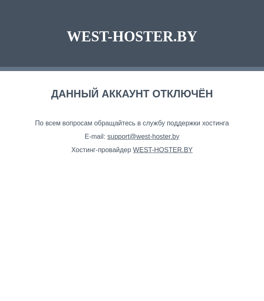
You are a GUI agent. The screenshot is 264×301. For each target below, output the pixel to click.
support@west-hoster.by (143, 136)
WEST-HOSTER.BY (132, 36)
